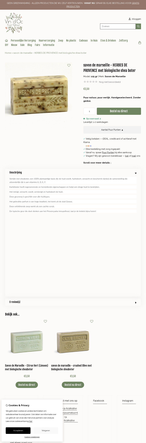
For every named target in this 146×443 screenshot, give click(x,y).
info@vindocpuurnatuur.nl (65, 292)
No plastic (71, 40)
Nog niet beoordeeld (110, 82)
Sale (22, 44)
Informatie (48, 44)
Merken (50, 359)
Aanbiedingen (53, 368)
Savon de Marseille (115, 76)
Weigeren (46, 430)
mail (134, 156)
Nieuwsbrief (85, 373)
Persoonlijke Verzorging (23, 40)
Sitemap (121, 368)
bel (126, 156)
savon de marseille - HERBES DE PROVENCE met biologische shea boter (49, 53)
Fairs (37, 44)
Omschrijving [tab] (73, 172)
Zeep (60, 40)
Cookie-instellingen (32, 437)
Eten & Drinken (108, 40)
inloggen (135, 19)
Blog (30, 44)
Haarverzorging (47, 40)
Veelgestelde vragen (127, 373)
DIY (6, 44)
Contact (121, 359)
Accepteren (18, 430)
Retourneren (123, 363)
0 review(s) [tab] (73, 181)
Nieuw (14, 44)
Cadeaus (83, 40)
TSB (139, 397)
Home (8, 53)
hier (30, 421)
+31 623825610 (69, 288)
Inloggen (84, 359)
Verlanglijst (84, 368)
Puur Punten (108, 152)
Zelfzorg (123, 40)
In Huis (94, 40)
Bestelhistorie (86, 363)
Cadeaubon (52, 363)
